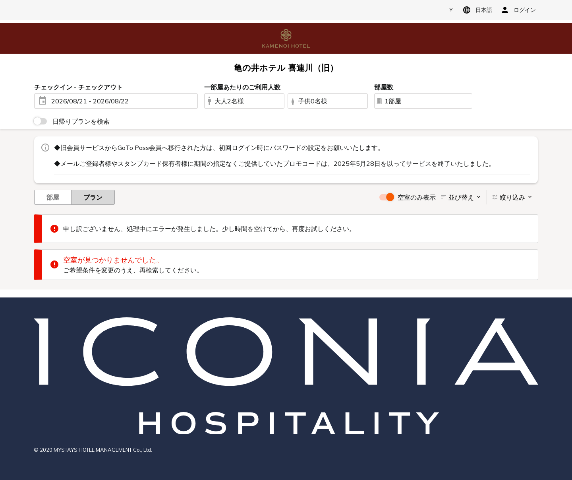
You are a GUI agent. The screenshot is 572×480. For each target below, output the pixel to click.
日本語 (476, 10)
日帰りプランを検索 (81, 121)
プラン (92, 196)
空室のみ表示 (417, 197)
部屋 (52, 196)
